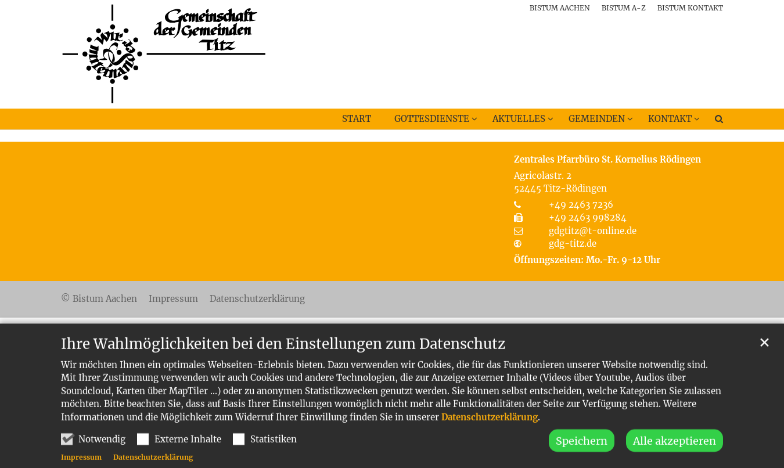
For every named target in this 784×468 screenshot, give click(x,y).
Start (356, 118)
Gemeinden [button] (597, 118)
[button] (711, 121)
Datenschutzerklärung (489, 434)
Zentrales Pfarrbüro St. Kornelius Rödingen (607, 159)
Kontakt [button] (670, 118)
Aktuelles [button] (518, 118)
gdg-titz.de (572, 243)
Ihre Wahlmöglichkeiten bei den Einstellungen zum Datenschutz (283, 361)
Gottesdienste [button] (431, 118)
